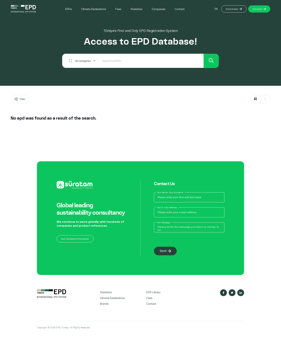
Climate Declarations (93, 9)
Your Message (164, 222)
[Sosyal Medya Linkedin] (240, 292)
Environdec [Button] (234, 8)
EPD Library (153, 292)
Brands (104, 303)
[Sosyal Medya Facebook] (223, 292)
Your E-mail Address (167, 207)
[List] (265, 99)
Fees (118, 9)
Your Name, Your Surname (170, 192)
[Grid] (255, 99)
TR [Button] (216, 9)
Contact (180, 9)
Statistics (136, 9)
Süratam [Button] (259, 8)
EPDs (68, 9)
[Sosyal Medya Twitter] (232, 292)
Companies (158, 9)
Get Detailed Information (75, 238)
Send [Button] (165, 251)
